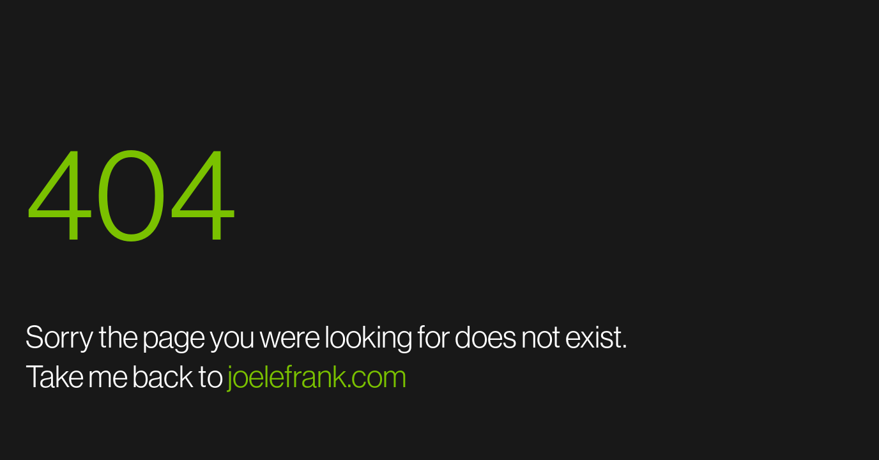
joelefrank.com (317, 376)
